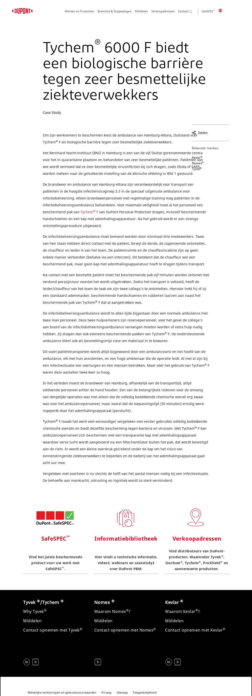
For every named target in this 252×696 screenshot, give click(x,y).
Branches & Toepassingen (115, 11)
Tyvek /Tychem (43, 602)
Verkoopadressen (163, 11)
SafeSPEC (208, 11)
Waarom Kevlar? (182, 611)
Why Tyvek (35, 611)
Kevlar (197, 157)
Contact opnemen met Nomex (125, 630)
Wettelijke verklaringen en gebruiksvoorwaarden (62, 692)
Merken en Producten (79, 11)
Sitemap (122, 692)
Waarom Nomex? (112, 611)
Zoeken (196, 12)
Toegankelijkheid (145, 692)
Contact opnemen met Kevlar (195, 630)
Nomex (198, 163)
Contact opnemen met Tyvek (52, 630)
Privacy (106, 692)
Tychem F (89, 212)
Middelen (141, 11)
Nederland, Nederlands (223, 11)
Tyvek (197, 169)
